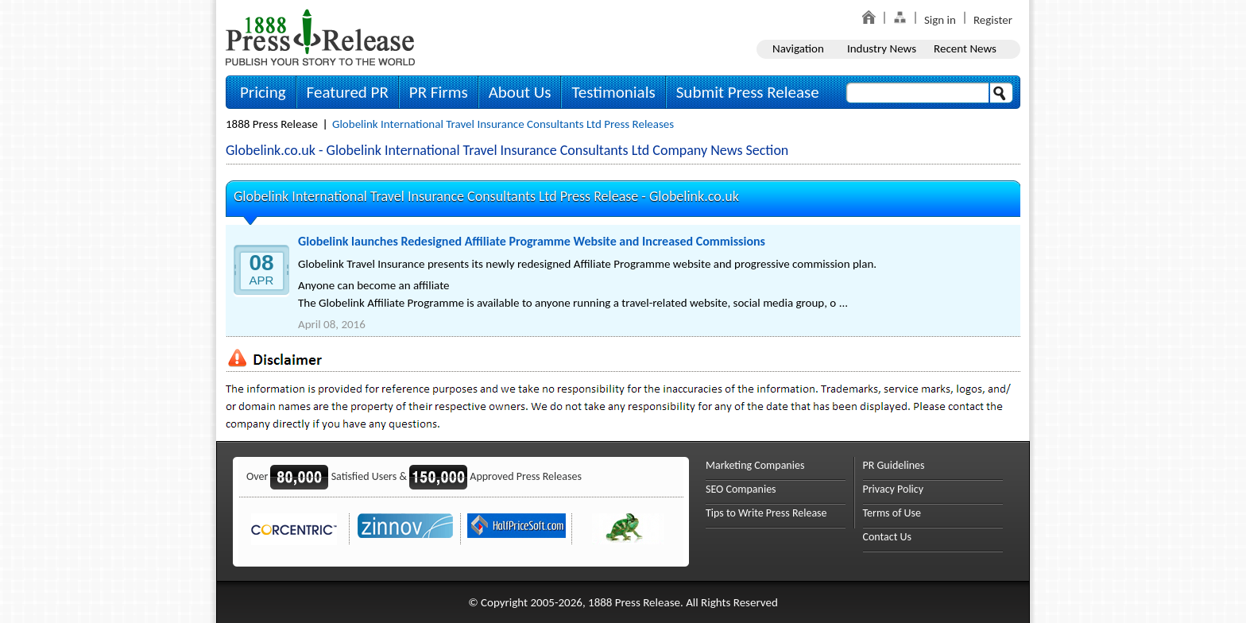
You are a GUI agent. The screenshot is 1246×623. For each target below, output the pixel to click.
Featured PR (348, 92)
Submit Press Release (747, 92)
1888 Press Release (272, 124)
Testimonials (613, 92)
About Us (520, 92)
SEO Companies (741, 489)
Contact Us (887, 537)
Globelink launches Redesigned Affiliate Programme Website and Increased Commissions (531, 241)
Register (992, 20)
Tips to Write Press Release (766, 513)
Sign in (940, 20)
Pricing (263, 92)
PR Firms (438, 92)
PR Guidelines (894, 465)
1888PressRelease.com (320, 37)
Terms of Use (892, 513)
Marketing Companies (755, 465)
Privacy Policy (893, 489)
